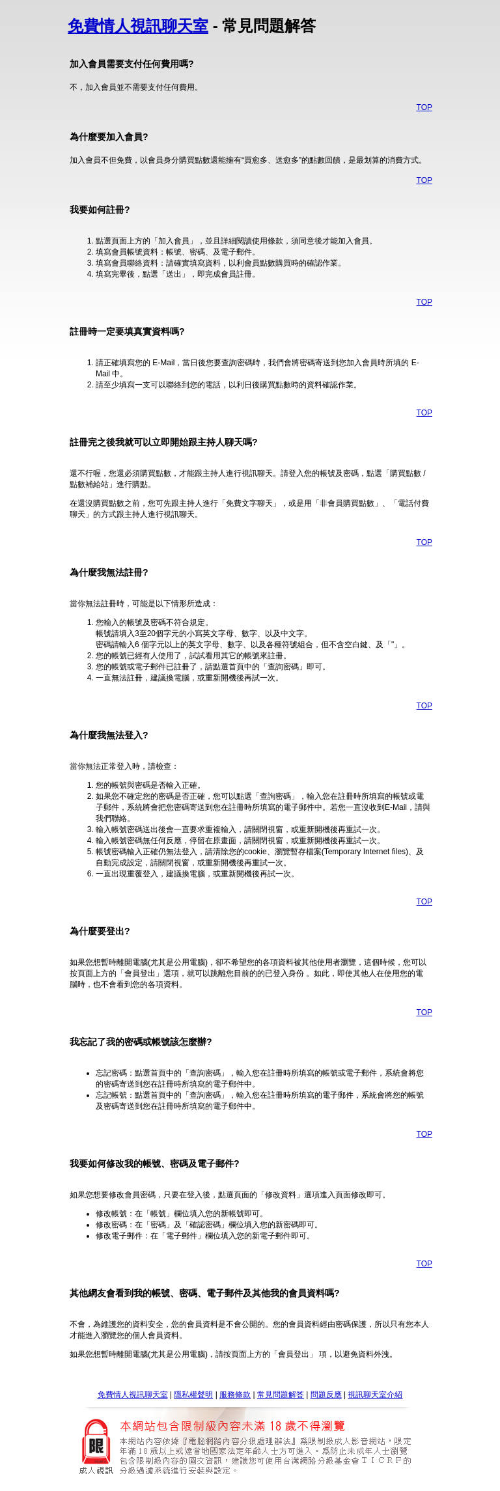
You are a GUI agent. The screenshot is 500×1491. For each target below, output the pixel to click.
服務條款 (235, 1394)
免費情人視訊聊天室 (138, 26)
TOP (424, 107)
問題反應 (326, 1394)
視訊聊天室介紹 (375, 1394)
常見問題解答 (280, 1394)
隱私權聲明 (193, 1394)
